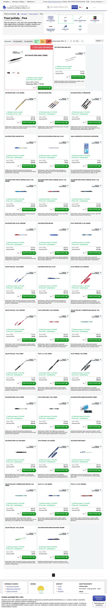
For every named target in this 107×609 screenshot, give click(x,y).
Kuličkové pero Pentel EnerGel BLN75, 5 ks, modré (21, 199)
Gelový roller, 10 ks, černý (21, 373)
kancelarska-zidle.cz (16, 7)
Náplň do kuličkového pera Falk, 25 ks (53, 155)
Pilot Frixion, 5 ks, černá (86, 373)
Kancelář (24, 14)
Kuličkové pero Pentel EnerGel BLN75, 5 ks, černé (86, 199)
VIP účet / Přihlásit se (96, 1)
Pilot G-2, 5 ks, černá (53, 373)
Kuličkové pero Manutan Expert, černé (86, 416)
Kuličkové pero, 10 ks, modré (21, 112)
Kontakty (6, 2)
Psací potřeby (33, 14)
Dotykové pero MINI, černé (29, 67)
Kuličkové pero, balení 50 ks (21, 155)
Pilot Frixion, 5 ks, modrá (53, 460)
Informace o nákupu (18, 2)
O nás (60, 586)
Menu (100, 7)
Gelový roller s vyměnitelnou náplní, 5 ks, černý (21, 503)
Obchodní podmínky (12, 586)
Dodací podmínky (11, 591)
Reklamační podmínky (13, 589)
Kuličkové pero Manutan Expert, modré (53, 546)
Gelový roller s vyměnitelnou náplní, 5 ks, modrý (86, 329)
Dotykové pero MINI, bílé (70, 67)
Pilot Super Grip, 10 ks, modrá (86, 242)
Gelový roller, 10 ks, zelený (21, 546)
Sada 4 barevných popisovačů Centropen (86, 155)
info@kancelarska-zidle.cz (54, 1)
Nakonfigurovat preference (99, 604)
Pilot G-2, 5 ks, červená (86, 503)
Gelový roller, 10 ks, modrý (21, 286)
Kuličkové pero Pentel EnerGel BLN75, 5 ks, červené (53, 199)
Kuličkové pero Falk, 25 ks (53, 286)
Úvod (18, 14)
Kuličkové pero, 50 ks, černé (21, 416)
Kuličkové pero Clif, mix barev (21, 460)
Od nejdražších (28, 41)
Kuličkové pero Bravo (86, 460)
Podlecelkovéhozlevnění (43, 41)
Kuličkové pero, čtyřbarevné (86, 112)
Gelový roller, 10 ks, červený (21, 329)
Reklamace (30, 2)
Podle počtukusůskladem (37, 41)
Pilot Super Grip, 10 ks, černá (53, 416)
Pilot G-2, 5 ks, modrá (53, 503)
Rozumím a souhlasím (99, 598)
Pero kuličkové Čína (53, 112)
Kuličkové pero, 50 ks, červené (21, 242)
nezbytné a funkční (19, 603)
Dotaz (60, 589)
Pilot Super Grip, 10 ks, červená (53, 329)
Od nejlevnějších (17, 41)
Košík (91, 7)
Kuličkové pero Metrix (53, 242)
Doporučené (7, 41)
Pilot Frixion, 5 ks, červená (86, 286)
